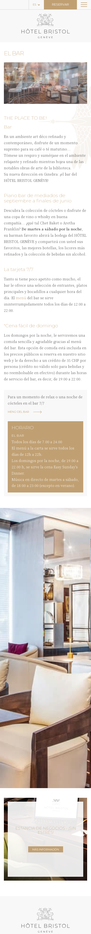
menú (21, 297)
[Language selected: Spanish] (36, 4)
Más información (45, 849)
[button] (9, 83)
